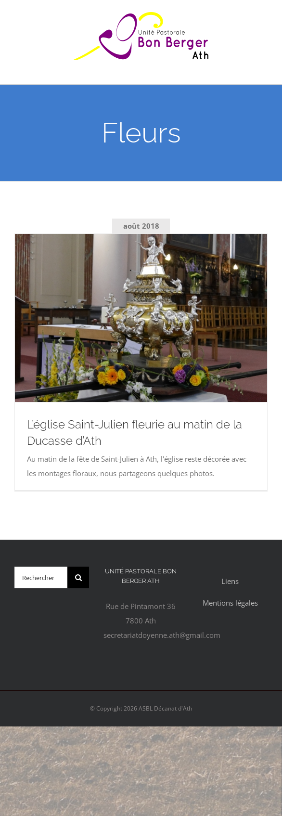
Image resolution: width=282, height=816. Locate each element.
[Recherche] (78, 577)
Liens (230, 581)
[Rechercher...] (40, 577)
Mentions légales (230, 603)
